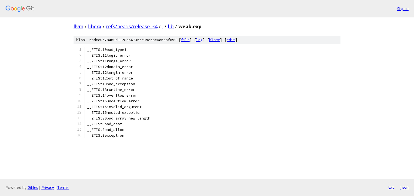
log (199, 40)
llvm (78, 26)
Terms (63, 187)
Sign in (403, 8)
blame (214, 40)
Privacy (47, 187)
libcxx (94, 26)
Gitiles (33, 187)
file (185, 40)
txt (391, 187)
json (404, 187)
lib (171, 26)
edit (231, 40)
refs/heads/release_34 (131, 26)
